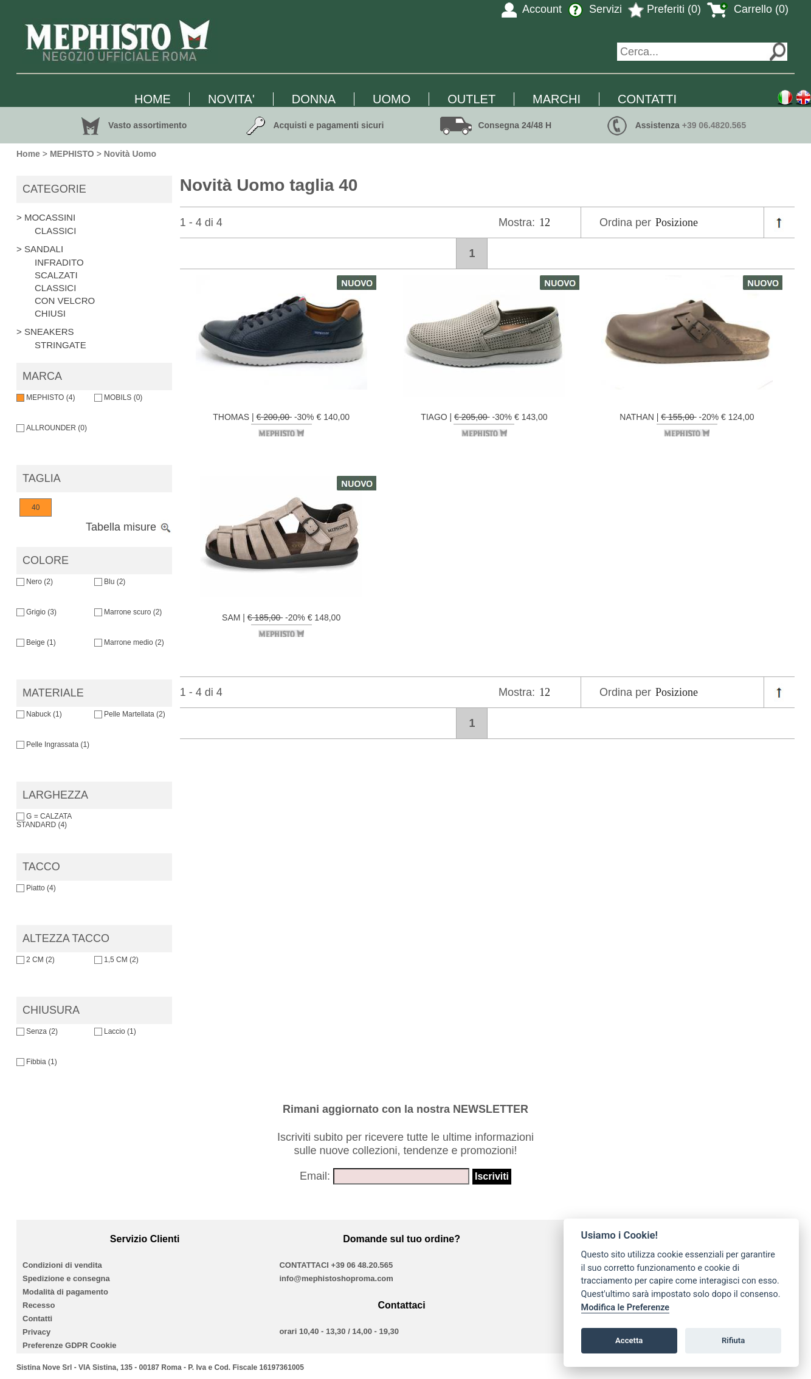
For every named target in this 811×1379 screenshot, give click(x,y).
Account (532, 9)
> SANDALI (39, 249)
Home (28, 154)
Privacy (36, 1331)
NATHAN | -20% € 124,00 (686, 424)
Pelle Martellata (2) (129, 714)
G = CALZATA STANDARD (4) (44, 820)
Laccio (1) (115, 1031)
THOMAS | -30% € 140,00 (281, 424)
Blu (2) (109, 581)
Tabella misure (129, 527)
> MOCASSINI (45, 217)
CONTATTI (647, 99)
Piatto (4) (36, 888)
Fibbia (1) (36, 1061)
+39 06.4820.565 (714, 125)
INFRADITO (59, 262)
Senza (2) (37, 1031)
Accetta (629, 1340)
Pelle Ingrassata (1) (52, 744)
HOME (152, 99)
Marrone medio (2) (129, 642)
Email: (315, 1176)
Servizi (595, 9)
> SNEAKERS (45, 331)
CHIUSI (50, 313)
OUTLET (471, 99)
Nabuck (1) (39, 714)
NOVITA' (231, 99)
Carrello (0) (748, 9)
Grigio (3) (36, 612)
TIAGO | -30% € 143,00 (484, 424)
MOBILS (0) (118, 397)
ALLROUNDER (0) (51, 428)
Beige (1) (36, 642)
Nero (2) (34, 581)
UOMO (391, 99)
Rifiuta (733, 1340)
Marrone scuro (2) (128, 612)
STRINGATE (60, 345)
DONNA (314, 99)
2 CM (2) (35, 959)
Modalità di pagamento (65, 1291)
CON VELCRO (65, 300)
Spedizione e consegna (66, 1278)
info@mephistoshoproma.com (336, 1278)
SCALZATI (56, 275)
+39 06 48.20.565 (362, 1265)
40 (36, 507)
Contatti (37, 1318)
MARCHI (557, 99)
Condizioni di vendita (62, 1265)
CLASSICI (55, 230)
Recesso (38, 1305)
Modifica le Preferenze (625, 1307)
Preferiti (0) (664, 9)
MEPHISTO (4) (45, 397)
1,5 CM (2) (116, 959)
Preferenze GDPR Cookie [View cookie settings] (69, 1345)
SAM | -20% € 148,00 (281, 625)
